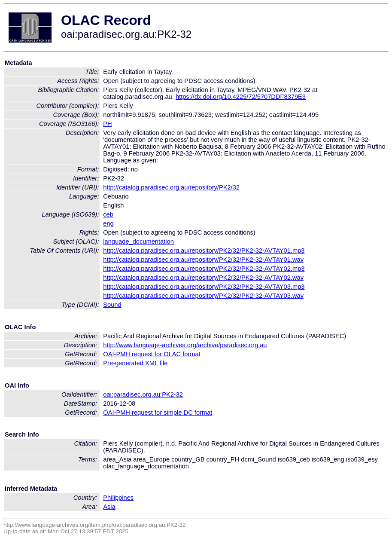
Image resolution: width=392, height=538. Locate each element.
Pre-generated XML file (135, 363)
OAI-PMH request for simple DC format (157, 412)
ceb (108, 214)
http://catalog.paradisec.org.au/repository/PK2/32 (171, 187)
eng (108, 223)
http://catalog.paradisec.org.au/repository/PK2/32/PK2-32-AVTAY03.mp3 (203, 286)
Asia (109, 506)
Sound (112, 304)
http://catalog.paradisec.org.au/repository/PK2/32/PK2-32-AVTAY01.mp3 (203, 250)
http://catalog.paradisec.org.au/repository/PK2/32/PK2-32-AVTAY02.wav (203, 277)
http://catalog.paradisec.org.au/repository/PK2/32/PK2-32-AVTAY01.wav (203, 259)
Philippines (118, 497)
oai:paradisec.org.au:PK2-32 (143, 394)
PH (107, 123)
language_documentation (138, 241)
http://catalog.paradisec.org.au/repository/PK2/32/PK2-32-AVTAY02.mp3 (203, 268)
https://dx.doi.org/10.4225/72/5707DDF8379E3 (241, 96)
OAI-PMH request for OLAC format (151, 354)
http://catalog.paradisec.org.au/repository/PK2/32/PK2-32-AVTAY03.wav (203, 295)
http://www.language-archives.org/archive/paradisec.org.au (185, 345)
